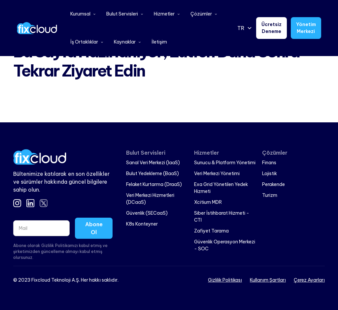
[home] (37, 28)
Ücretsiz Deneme (271, 27)
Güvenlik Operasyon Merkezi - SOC (224, 245)
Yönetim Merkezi (306, 27)
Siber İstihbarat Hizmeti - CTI (221, 216)
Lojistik (269, 173)
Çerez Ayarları (309, 280)
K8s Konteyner (142, 224)
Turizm (269, 195)
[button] (83, 14)
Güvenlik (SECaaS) (147, 213)
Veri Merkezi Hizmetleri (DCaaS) (150, 198)
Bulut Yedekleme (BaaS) (152, 173)
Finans (269, 163)
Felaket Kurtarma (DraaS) (154, 184)
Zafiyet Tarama (211, 231)
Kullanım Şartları (268, 280)
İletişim (159, 42)
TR (240, 28)
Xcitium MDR (208, 202)
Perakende (273, 184)
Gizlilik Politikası (225, 280)
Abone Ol (94, 228)
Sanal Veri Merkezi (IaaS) (153, 163)
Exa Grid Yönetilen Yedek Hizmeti (221, 187)
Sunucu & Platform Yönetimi (224, 163)
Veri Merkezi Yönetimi (217, 173)
